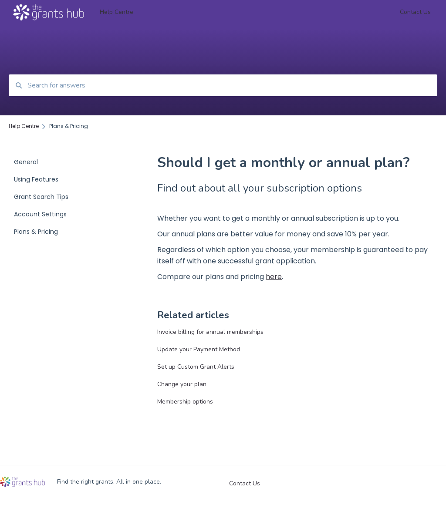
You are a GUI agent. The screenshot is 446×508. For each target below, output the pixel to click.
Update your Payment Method (198, 349)
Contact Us (244, 483)
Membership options (185, 401)
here (274, 277)
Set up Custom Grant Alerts (195, 367)
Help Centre (116, 12)
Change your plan (181, 384)
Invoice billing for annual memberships (210, 332)
